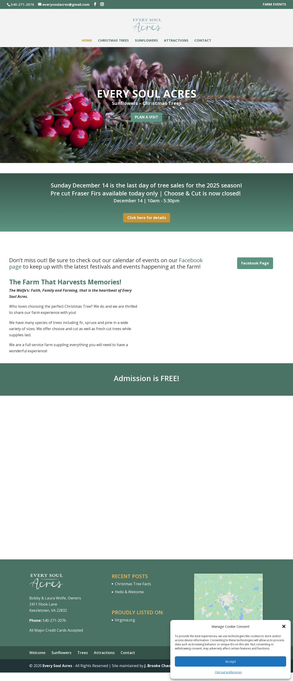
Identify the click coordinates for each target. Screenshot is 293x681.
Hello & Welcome (129, 591)
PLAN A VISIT (146, 117)
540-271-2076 (54, 620)
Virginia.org (125, 619)
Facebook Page (255, 263)
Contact (202, 41)
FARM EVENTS (274, 4)
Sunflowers (146, 41)
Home (87, 41)
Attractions (176, 41)
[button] (284, 626)
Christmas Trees (113, 41)
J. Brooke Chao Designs (165, 665)
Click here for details (146, 217)
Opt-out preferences (228, 672)
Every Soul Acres (57, 665)
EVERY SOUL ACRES (146, 93)
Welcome (37, 652)
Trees (82, 652)
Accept (230, 661)
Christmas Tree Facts (133, 583)
